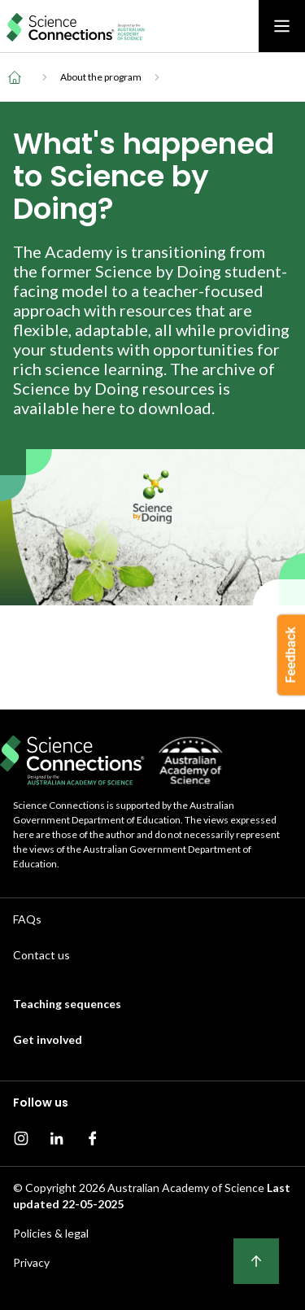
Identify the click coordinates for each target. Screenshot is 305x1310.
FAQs (27, 919)
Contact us (41, 955)
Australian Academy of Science (185, 1187)
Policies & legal (51, 1233)
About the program (101, 77)
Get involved (47, 1039)
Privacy (31, 1262)
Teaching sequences (67, 1004)
